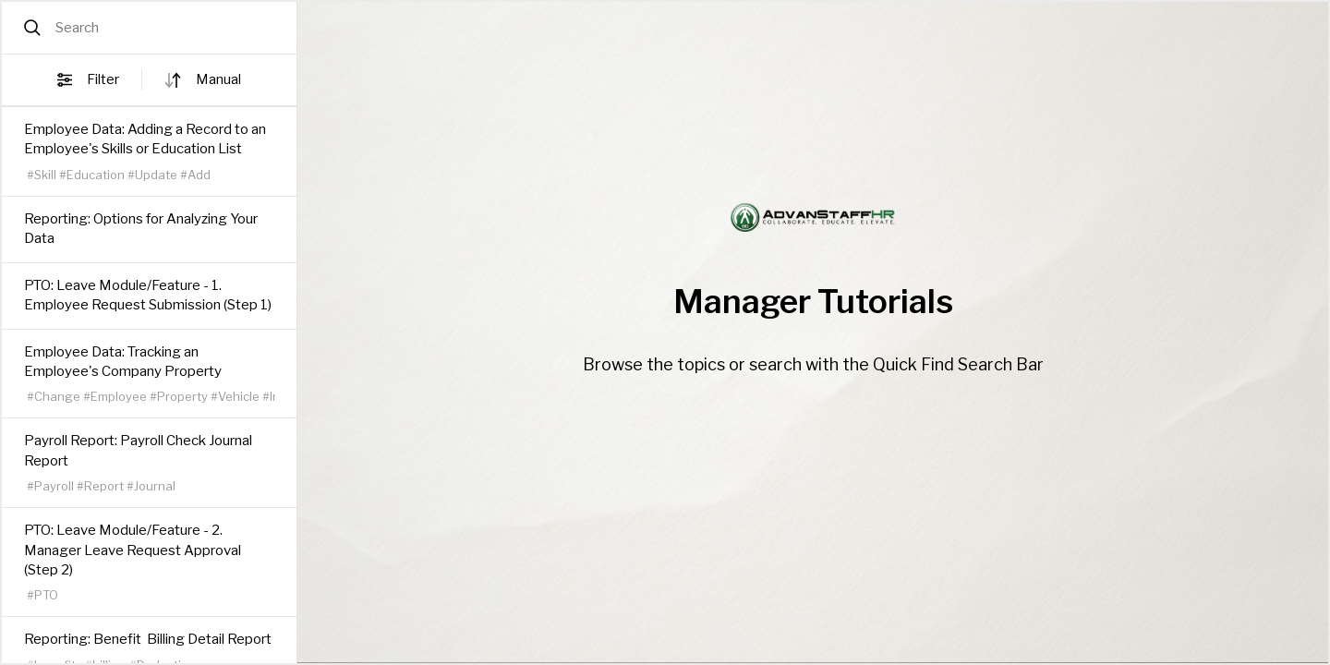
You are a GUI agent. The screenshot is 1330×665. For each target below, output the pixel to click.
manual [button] (218, 79)
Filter (88, 80)
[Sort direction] (172, 80)
